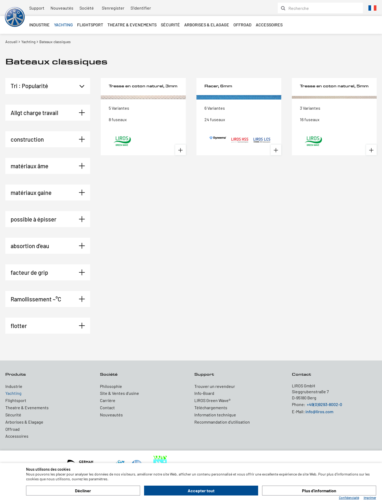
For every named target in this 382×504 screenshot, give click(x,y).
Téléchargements (210, 407)
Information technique (215, 414)
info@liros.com (319, 411)
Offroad (242, 24)
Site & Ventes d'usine (119, 393)
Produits (15, 374)
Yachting (63, 24)
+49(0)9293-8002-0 (324, 404)
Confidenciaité (349, 497)
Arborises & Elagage (206, 24)
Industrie (39, 24)
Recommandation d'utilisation (222, 421)
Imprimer (370, 497)
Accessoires (269, 24)
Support (36, 7)
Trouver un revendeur (214, 386)
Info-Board (204, 393)
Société (86, 7)
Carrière (107, 400)
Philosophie (111, 386)
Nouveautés (62, 7)
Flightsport (90, 24)
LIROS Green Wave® (212, 400)
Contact (107, 407)
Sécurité (170, 24)
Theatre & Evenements (132, 24)
